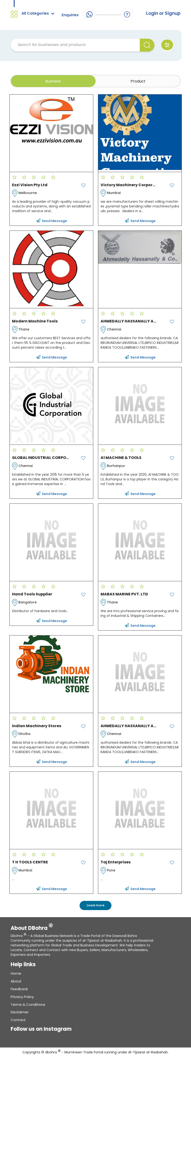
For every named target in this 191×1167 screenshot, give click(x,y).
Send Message (51, 223)
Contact (18, 1022)
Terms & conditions (28, 1007)
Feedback (19, 991)
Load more (95, 908)
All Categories (37, 13)
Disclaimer (20, 1014)
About (16, 983)
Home (16, 976)
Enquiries (70, 15)
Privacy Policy (22, 999)
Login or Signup (161, 13)
